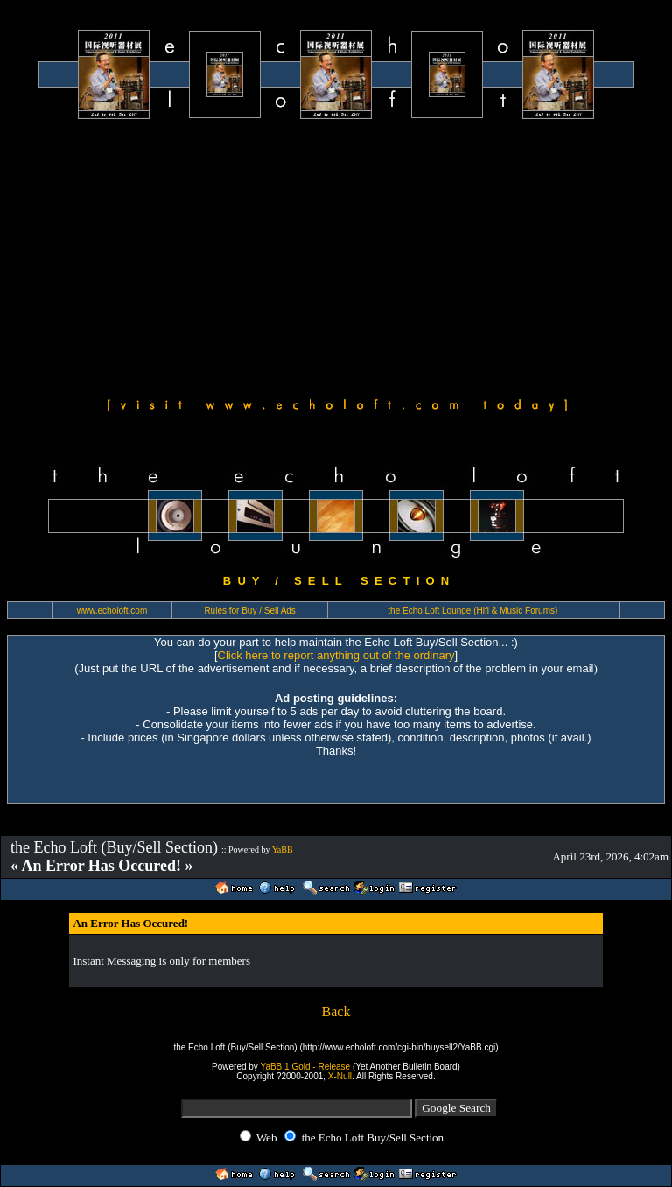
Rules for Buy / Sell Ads (250, 610)
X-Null (340, 1076)
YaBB (282, 849)
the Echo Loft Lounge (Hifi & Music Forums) (472, 610)
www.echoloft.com (112, 610)
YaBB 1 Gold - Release (305, 1066)
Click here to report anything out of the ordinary (336, 655)
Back (336, 1011)
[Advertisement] (336, 255)
